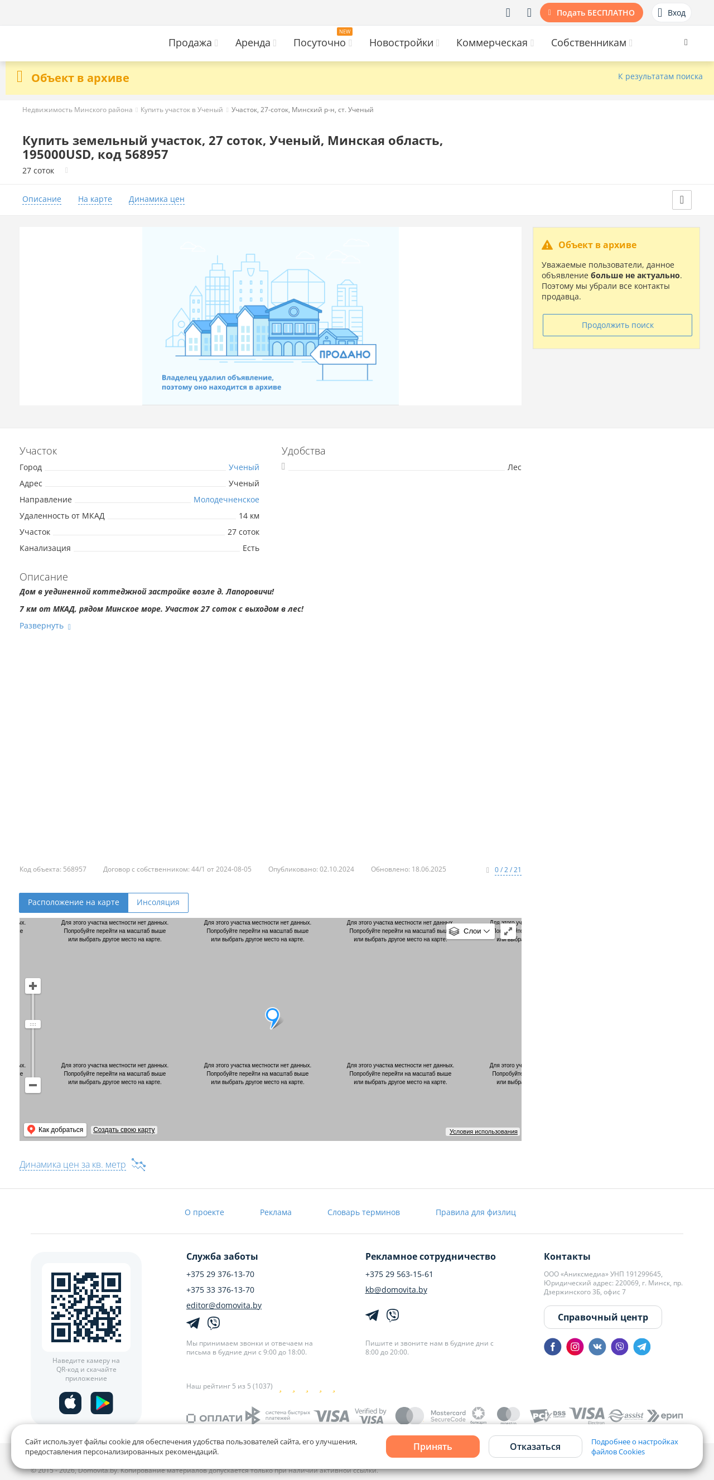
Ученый (244, 467)
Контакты (567, 1256)
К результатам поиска (660, 76)
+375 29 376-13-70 (220, 1274)
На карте (95, 199)
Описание (41, 199)
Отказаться (535, 1446)
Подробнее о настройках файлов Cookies (634, 1447)
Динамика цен (157, 199)
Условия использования (484, 1131)
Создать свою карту (124, 1130)
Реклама (276, 1212)
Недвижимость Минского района (77, 109)
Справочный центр (603, 1317)
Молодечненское (226, 499)
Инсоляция (158, 902)
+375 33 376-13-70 (220, 1289)
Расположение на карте (73, 902)
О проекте (204, 1212)
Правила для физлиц (476, 1212)
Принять (432, 1446)
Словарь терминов (363, 1212)
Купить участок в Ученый (182, 109)
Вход (672, 13)
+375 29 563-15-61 (399, 1274)
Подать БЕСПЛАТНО (596, 12)
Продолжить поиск (618, 325)
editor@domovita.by (224, 1305)
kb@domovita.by (396, 1289)
